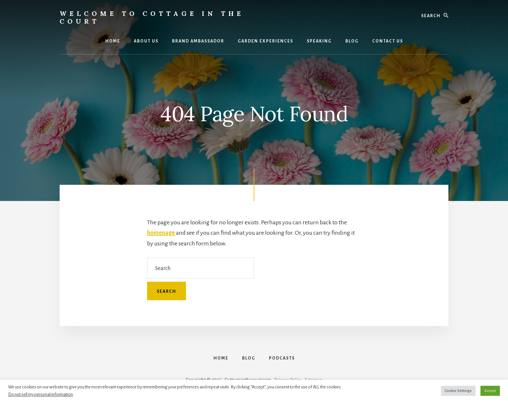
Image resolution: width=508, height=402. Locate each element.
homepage (161, 233)
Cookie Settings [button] (458, 391)
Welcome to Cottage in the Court (152, 17)
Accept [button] (490, 391)
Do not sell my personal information (40, 394)
